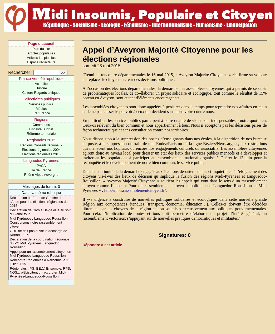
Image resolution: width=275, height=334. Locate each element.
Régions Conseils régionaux (41, 145)
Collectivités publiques (41, 99)
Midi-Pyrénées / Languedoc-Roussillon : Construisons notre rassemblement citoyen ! (39, 222)
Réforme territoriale (41, 134)
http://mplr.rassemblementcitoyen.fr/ (135, 190)
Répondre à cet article (102, 245)
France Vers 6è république (41, 78)
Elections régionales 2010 (41, 154)
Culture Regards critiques (41, 93)
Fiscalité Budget (41, 129)
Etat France (41, 113)
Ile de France (41, 170)
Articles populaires (41, 53)
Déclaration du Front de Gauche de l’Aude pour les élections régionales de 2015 (38, 202)
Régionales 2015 (41, 140)
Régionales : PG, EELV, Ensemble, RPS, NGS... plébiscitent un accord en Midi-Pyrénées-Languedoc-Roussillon (40, 272)
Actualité (41, 84)
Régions (41, 119)
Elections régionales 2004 (41, 150)
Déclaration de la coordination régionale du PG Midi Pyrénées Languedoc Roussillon (39, 243)
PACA (41, 166)
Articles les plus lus (41, 58)
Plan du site (41, 49)
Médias (41, 109)
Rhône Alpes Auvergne (41, 175)
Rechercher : (20, 72)
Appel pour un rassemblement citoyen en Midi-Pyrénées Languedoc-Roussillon (40, 254)
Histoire (41, 88)
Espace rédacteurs (41, 62)
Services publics (41, 104)
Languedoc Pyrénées (41, 160)
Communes (41, 125)
